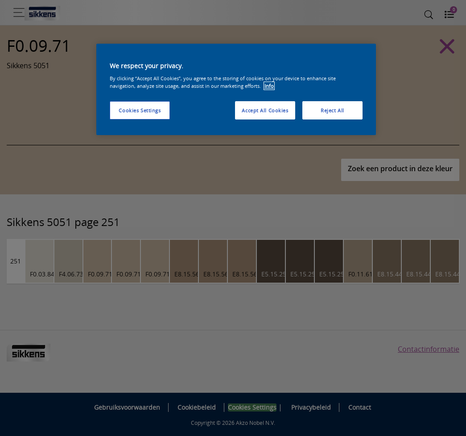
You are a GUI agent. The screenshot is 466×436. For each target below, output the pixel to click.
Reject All (332, 110)
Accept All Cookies (265, 110)
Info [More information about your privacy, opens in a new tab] (269, 85)
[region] (236, 90)
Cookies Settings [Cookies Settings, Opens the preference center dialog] (140, 110)
